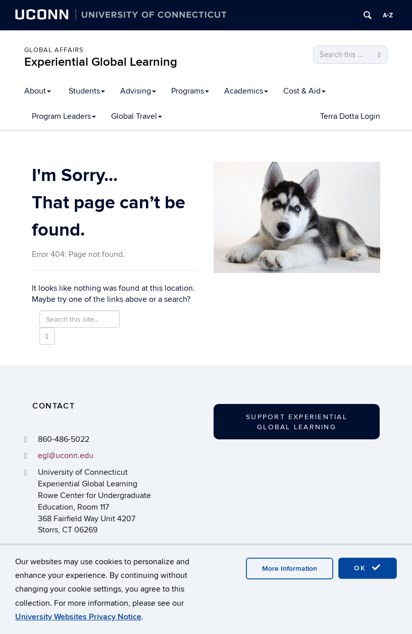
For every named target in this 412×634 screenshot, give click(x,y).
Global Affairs (54, 50)
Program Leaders (64, 116)
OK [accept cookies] (367, 567)
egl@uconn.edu (65, 455)
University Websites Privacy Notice (78, 617)
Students (87, 91)
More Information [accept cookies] (289, 568)
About (37, 91)
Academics (246, 91)
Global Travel (136, 116)
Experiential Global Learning (100, 62)
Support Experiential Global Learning (296, 422)
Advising (138, 91)
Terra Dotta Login (350, 116)
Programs (190, 91)
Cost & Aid (304, 91)
